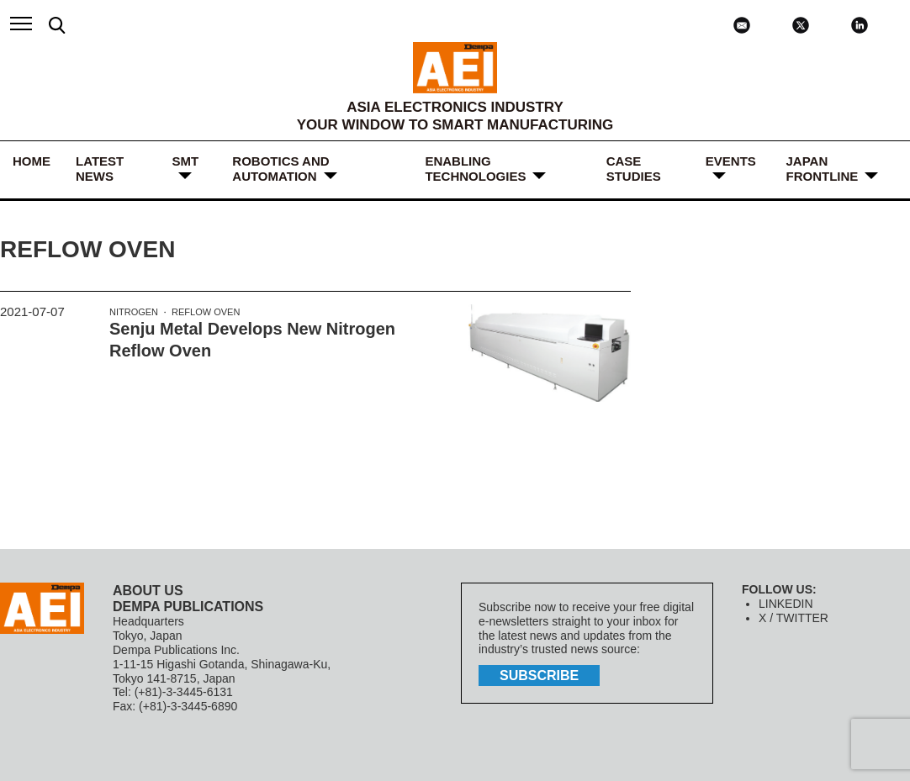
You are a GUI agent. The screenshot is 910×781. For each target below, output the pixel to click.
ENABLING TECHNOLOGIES (475, 168)
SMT (185, 161)
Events (731, 161)
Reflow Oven (206, 312)
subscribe (539, 675)
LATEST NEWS (100, 168)
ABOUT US (148, 590)
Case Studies (633, 168)
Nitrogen (133, 312)
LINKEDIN (786, 603)
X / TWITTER (793, 618)
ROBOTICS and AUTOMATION (280, 168)
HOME (31, 161)
